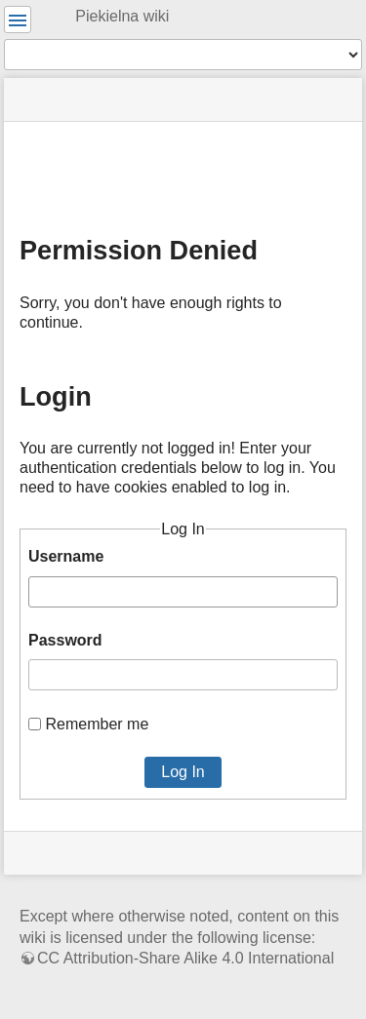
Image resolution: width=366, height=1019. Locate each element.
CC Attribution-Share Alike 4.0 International (185, 958)
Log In (182, 772)
